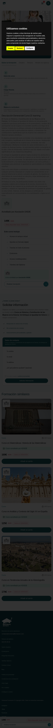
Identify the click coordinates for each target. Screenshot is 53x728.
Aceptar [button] (10, 48)
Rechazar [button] (20, 48)
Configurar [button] (29, 48)
